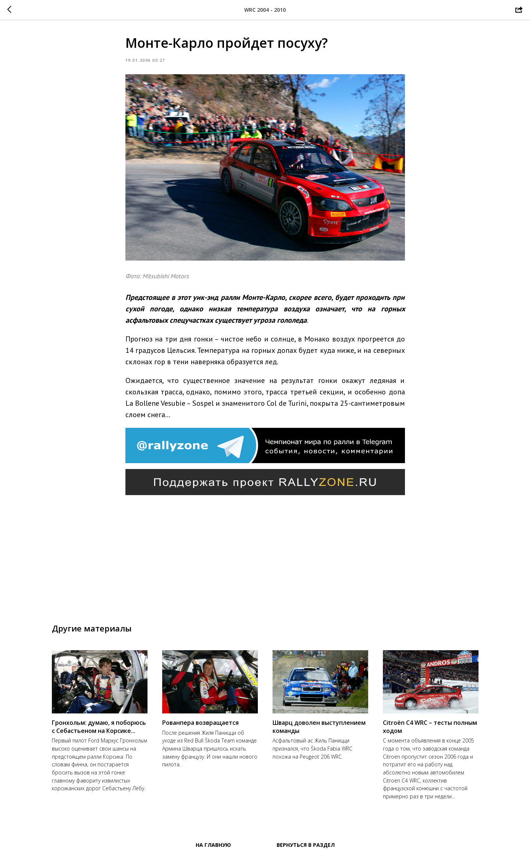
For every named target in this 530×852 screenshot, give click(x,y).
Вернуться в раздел (306, 844)
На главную (213, 844)
